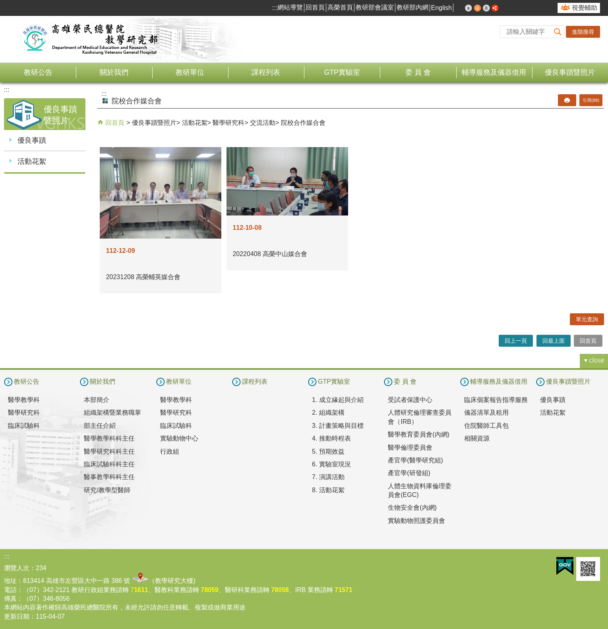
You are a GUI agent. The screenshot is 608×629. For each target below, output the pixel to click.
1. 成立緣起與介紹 (338, 399)
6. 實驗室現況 (331, 464)
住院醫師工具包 (486, 425)
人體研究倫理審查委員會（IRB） (419, 417)
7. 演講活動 (328, 477)
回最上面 (553, 341)
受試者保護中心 (410, 399)
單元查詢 (587, 319)
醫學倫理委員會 (410, 447)
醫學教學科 (24, 399)
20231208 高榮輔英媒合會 (143, 277)
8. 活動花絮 (328, 490)
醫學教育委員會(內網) (418, 434)
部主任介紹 (100, 425)
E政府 (564, 566)
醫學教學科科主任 (109, 438)
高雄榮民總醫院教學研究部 (89, 39)
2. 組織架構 (328, 412)
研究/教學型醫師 (107, 490)
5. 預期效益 (328, 451)
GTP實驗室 (342, 72)
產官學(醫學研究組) (415, 460)
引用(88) (591, 100)
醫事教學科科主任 (109, 477)
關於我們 (114, 72)
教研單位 (190, 72)
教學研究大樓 (174, 580)
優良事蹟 (31, 140)
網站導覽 (290, 7)
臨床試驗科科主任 (109, 464)
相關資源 (477, 438)
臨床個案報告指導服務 (496, 399)
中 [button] (477, 8)
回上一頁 (516, 341)
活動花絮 (31, 161)
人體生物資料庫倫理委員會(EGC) (419, 490)
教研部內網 (412, 7)
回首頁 (315, 7)
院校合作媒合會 (303, 122)
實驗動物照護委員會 (416, 520)
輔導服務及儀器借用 (494, 72)
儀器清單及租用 (486, 412)
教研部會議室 (375, 7)
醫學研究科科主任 (109, 451)
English (441, 7)
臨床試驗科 (24, 425)
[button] (558, 32)
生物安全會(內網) (412, 507)
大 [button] (486, 8)
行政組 (169, 451)
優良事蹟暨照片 (570, 72)
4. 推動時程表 (331, 438)
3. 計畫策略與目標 (338, 425)
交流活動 (262, 122)
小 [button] (468, 8)
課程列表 (266, 72)
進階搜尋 (583, 32)
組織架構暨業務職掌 (112, 412)
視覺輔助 (584, 7)
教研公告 (38, 72)
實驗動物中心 (179, 438)
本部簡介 (96, 399)
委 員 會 (418, 72)
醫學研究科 (228, 122)
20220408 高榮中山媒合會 (269, 253)
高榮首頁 (340, 7)
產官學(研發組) (409, 473)
